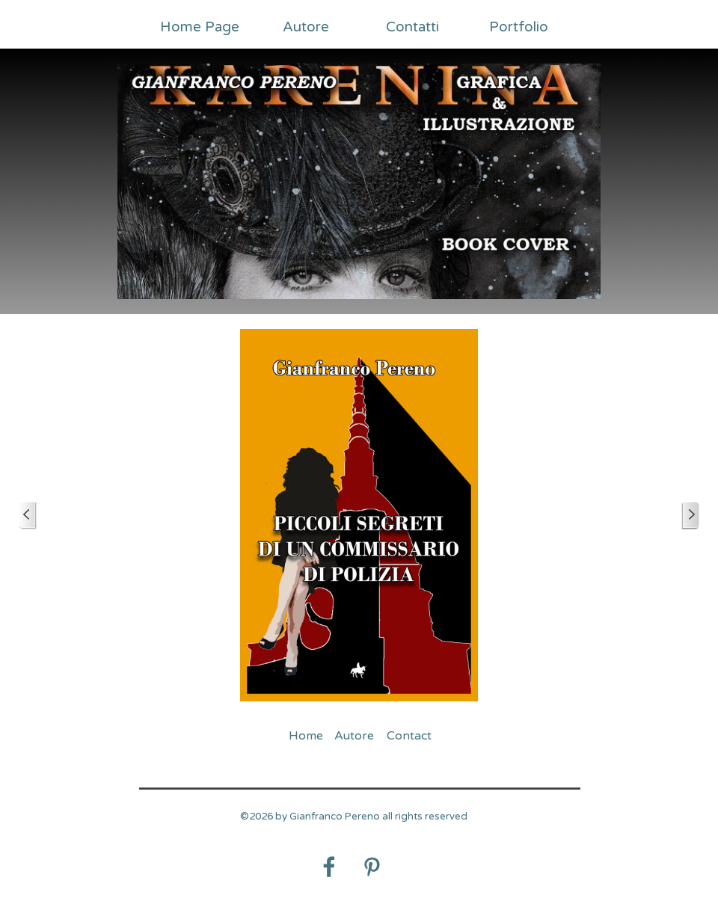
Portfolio (518, 27)
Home (306, 735)
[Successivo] (690, 515)
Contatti (412, 27)
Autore (306, 27)
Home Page (199, 27)
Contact (409, 735)
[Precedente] (28, 515)
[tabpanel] (354, 825)
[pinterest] (372, 867)
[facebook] (329, 867)
